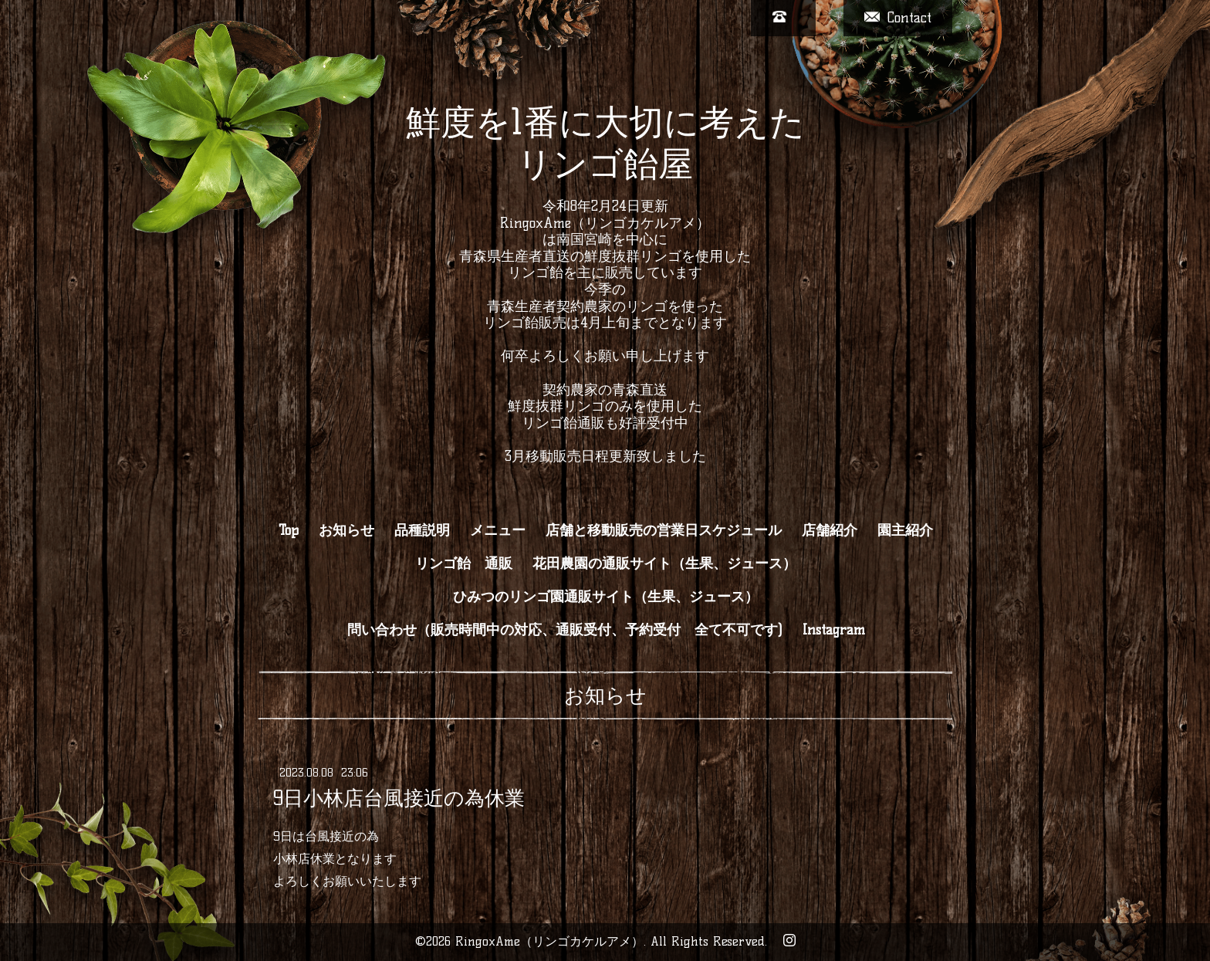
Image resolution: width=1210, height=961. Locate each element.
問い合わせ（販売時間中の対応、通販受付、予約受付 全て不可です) (564, 629)
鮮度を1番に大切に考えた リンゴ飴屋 (605, 142)
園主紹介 (905, 530)
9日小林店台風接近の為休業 (399, 798)
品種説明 (422, 530)
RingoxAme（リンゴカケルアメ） (549, 941)
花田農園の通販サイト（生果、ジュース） (664, 563)
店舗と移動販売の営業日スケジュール (664, 530)
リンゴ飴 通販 (463, 563)
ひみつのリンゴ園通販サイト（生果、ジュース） (606, 596)
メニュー (498, 530)
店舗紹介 (829, 530)
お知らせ (346, 530)
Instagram (834, 629)
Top (289, 530)
